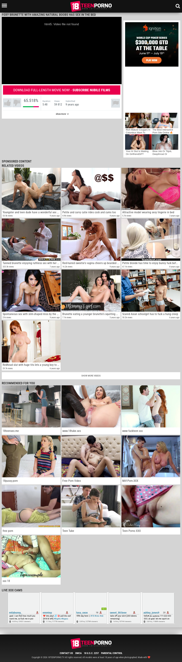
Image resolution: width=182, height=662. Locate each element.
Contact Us (66, 653)
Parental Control (111, 653)
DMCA (78, 653)
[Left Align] (5, 5)
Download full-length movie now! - (61, 90)
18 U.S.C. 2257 (91, 653)
